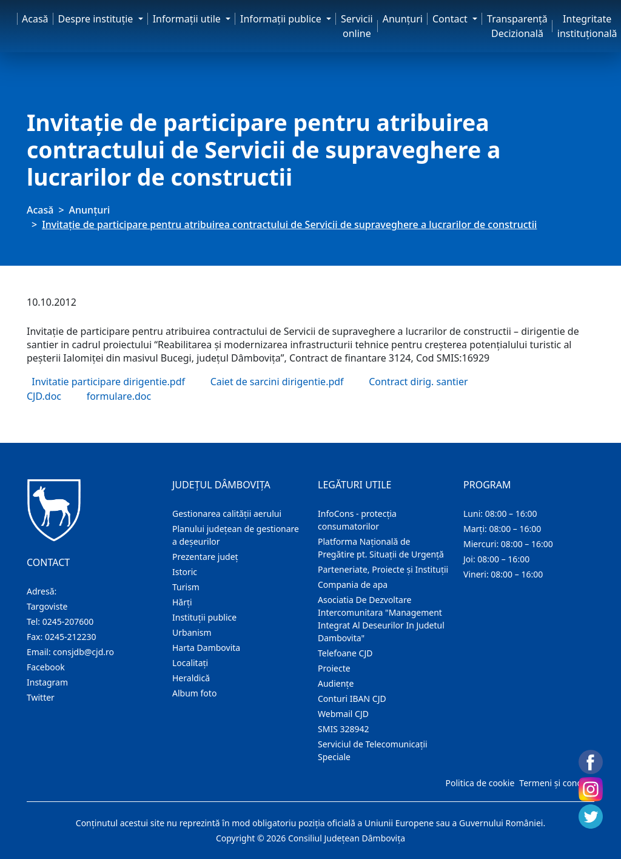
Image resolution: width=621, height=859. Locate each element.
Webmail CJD (343, 713)
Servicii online (357, 26)
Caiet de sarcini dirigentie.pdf (277, 381)
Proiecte (334, 668)
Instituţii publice (204, 617)
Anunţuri (403, 18)
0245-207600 (68, 621)
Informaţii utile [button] (188, 18)
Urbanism (192, 632)
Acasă (35, 18)
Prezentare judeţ (205, 556)
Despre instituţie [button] (97, 18)
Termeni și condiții (555, 783)
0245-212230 (70, 636)
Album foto (194, 693)
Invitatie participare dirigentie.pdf (108, 381)
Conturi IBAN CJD (352, 698)
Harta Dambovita (206, 647)
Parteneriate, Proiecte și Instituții (383, 569)
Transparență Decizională (517, 26)
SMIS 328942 (343, 729)
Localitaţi (190, 663)
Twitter (41, 697)
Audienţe (336, 683)
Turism (186, 587)
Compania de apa (353, 584)
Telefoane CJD (345, 653)
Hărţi (182, 602)
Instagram (47, 682)
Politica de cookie (479, 783)
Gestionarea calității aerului (226, 513)
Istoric (184, 572)
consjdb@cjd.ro (83, 652)
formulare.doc (119, 396)
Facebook (46, 667)
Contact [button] (451, 18)
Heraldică (191, 678)
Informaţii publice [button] (282, 18)
